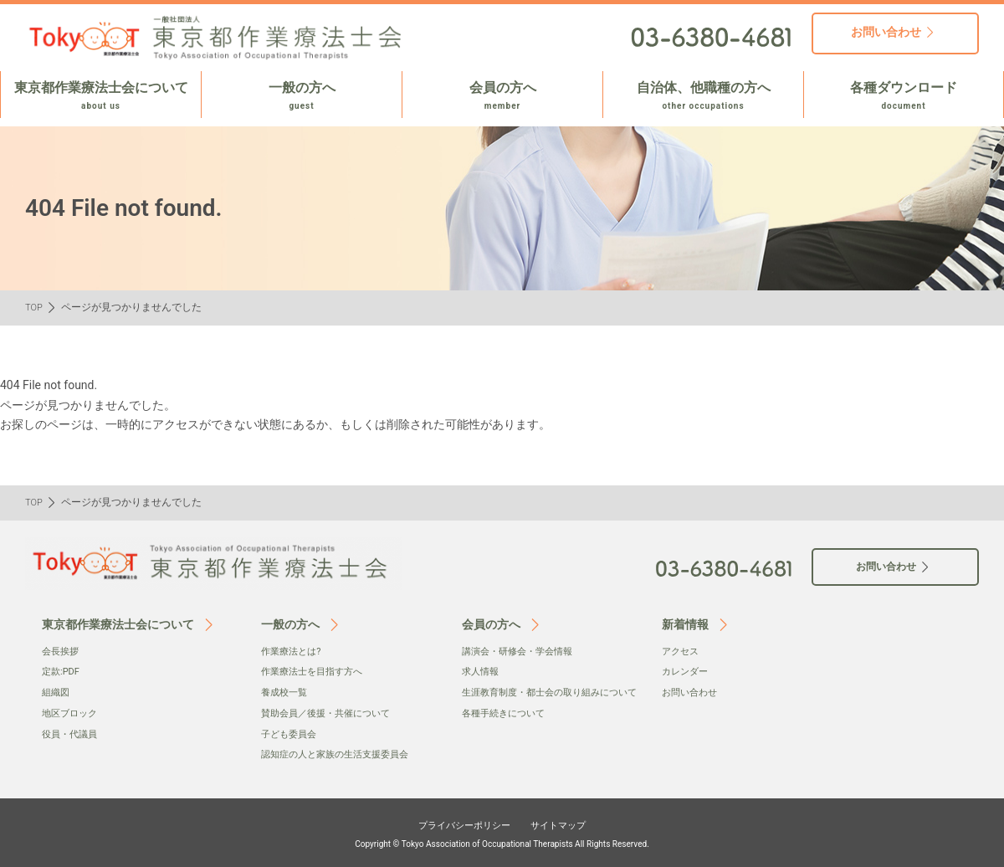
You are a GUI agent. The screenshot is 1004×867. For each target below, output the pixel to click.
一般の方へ (301, 96)
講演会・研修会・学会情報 (522, 651)
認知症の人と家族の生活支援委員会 (341, 753)
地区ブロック (72, 712)
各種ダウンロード (904, 96)
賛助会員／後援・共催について (331, 712)
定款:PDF (62, 671)
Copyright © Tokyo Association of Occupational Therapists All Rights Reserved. (502, 842)
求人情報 (482, 671)
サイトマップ (570, 822)
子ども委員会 (291, 732)
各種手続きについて (507, 729)
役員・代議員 (72, 732)
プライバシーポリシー (456, 822)
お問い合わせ (692, 692)
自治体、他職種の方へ (703, 96)
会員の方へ (502, 96)
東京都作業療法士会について (100, 96)
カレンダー (687, 671)
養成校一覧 (286, 692)
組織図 (57, 692)
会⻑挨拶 (62, 651)
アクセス (682, 651)
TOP (34, 307)
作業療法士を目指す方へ (316, 671)
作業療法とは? (293, 651)
